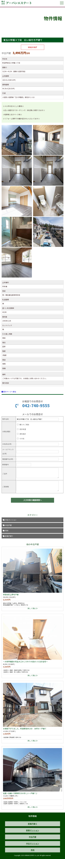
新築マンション (32, 830)
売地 (5, 530)
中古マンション (9, 520)
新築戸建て (8, 536)
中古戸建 (7, 525)
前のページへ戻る (9, 391)
